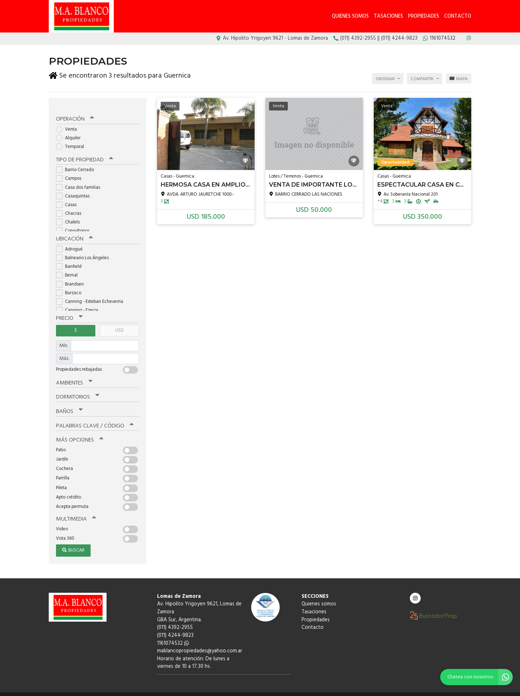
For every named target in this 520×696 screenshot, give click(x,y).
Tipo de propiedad (84, 153)
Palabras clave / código (94, 417)
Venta (69, 122)
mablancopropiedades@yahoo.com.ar (199, 642)
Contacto (457, 16)
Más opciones (79, 431)
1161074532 (173, 634)
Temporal (72, 140)
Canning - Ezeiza (79, 303)
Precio (69, 311)
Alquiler (70, 131)
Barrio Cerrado (77, 163)
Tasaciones (388, 16)
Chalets (70, 215)
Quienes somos (350, 16)
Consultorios (75, 224)
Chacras (71, 206)
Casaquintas (75, 189)
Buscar (73, 541)
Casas (68, 198)
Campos (71, 171)
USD (119, 323)
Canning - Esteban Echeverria (92, 294)
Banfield (71, 259)
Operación (75, 112)
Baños (69, 403)
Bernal (69, 268)
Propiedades (423, 16)
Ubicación (74, 232)
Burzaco (71, 285)
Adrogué (71, 242)
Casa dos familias (80, 180)
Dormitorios (77, 389)
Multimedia (75, 510)
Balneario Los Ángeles (84, 250)
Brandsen (72, 277)
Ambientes (74, 375)
